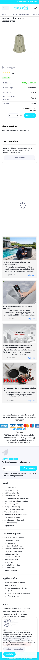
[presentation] (3, 202)
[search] (35, 8)
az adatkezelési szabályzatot (23, 473)
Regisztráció (33, 1)
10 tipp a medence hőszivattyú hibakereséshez (16, 263)
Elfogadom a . (20, 474)
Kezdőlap (5, 14)
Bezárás (9, 654)
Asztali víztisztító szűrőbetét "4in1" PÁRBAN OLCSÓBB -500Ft (17, 210)
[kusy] (13, 115)
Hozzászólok (20, 158)
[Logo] (21, 8)
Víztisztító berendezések (20, 14)
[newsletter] (28, 468)
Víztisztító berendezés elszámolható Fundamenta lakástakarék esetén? (17, 347)
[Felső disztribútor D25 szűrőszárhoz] (19, 44)
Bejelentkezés (23, 1)
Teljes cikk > (31, 275)
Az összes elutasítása (14, 649)
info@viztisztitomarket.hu (15, 591)
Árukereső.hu (19, 432)
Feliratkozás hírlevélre (16, 462)
